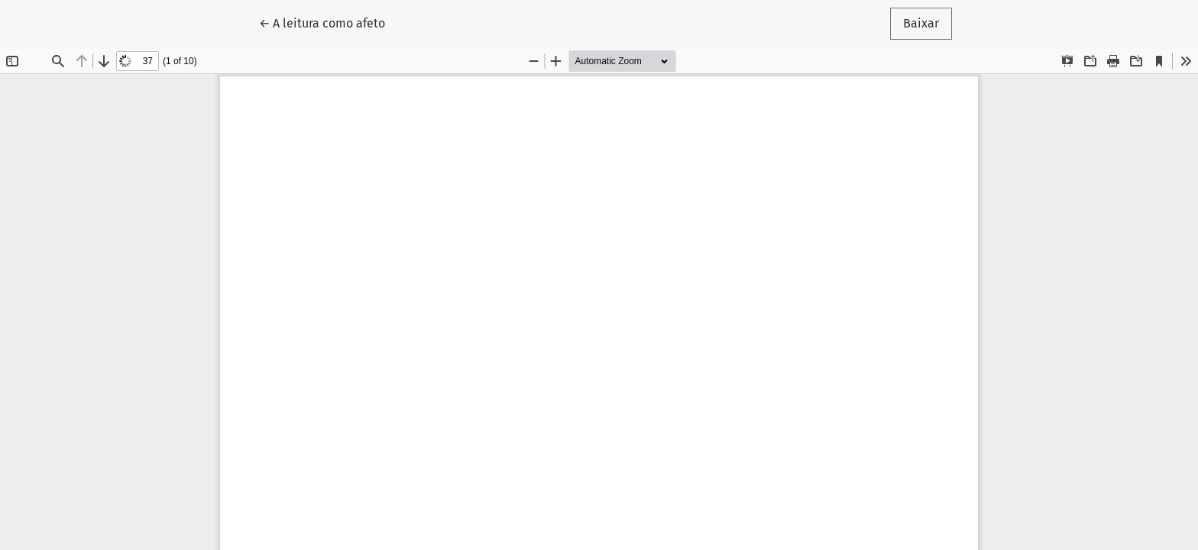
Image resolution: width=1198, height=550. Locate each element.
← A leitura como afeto (328, 22)
